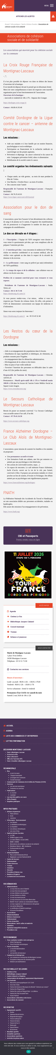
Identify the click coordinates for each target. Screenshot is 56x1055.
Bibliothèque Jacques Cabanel (17, 974)
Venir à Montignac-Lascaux (15, 752)
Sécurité (10, 870)
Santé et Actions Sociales (29, 24)
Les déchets (13, 822)
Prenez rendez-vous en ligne (28, 539)
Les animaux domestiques (17, 829)
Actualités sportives (13, 1034)
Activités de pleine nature (15, 1038)
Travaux (9, 866)
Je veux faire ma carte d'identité (19, 889)
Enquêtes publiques (13, 801)
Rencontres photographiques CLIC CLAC (22, 982)
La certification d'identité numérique (20, 908)
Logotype (13, 795)
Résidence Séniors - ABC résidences (20, 846)
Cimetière (10, 868)
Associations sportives (14, 1036)
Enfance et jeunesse (13, 811)
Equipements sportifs (14, 1010)
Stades (12, 1012)
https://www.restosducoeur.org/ (14, 389)
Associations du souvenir (15, 1000)
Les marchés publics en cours (17, 797)
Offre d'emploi (11, 799)
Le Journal (13, 793)
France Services (12, 863)
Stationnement (11, 861)
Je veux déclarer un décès (17, 895)
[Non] (53, 1048)
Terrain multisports (15, 1019)
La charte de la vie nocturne (16, 876)
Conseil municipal (15, 780)
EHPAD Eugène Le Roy (16, 837)
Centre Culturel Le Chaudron (16, 976)
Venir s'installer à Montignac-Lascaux (19, 761)
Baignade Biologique (16, 1016)
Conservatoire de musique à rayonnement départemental (25, 978)
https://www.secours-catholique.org (16, 421)
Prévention (13, 850)
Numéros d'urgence (13, 874)
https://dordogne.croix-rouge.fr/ (15, 103)
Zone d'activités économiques (19, 944)
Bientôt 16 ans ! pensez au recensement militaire (24, 902)
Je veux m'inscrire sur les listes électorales (22, 899)
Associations (11, 912)
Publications (11, 790)
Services (10, 784)
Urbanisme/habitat (13, 853)
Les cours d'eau (14, 831)
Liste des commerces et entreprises (22, 736)
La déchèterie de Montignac (18, 824)
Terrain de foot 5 (15, 1023)
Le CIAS (12, 835)
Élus (8, 771)
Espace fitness (14, 1027)
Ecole (11, 816)
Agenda (11, 611)
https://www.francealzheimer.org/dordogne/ (19, 482)
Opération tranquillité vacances (17, 928)
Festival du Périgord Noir (17, 989)
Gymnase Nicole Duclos (17, 1014)
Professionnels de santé (17, 848)
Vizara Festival (14, 995)
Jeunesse (13, 818)
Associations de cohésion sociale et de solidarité (24, 844)
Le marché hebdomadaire (17, 949)
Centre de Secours (13, 859)
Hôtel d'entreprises (15, 942)
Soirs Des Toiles (14, 985)
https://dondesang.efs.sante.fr (14, 316)
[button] (49, 5)
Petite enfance (14, 814)
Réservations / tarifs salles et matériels (20, 923)
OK (28, 1051)
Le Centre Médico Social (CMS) (19, 840)
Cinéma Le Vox (12, 972)
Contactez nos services (17, 788)
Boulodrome (13, 1029)
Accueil (7, 24)
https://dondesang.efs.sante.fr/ (14, 294)
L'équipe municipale (16, 775)
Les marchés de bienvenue (17, 953)
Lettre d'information (15, 741)
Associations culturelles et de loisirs (19, 998)
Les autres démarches (16, 906)
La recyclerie (13, 827)
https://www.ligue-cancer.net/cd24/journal (18, 197)
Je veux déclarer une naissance (19, 893)
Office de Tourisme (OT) (14, 759)
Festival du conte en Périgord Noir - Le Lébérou (24, 991)
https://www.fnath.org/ (11, 512)
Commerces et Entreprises (15, 955)
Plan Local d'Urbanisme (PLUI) (19, 855)
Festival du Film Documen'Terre (19, 993)
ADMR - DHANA (14, 842)
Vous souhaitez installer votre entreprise (20, 940)
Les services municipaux (17, 786)
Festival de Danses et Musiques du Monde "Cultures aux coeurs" (29, 987)
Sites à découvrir (12, 757)
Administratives (12, 886)
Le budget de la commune (17, 777)
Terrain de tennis (15, 1021)
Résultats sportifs (13, 1032)
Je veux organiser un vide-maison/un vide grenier (24, 904)
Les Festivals (11, 980)
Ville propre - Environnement (16, 820)
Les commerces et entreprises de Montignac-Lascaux (25, 957)
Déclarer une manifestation (18, 962)
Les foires (13, 951)
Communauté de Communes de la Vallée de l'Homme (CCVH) (26, 782)
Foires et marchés (13, 921)
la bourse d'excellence (16, 910)
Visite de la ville (12, 754)
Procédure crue (12, 930)
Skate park (13, 1025)
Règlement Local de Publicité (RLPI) (20, 857)
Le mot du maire (14, 773)
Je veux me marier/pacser (17, 897)
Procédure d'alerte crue (14, 872)
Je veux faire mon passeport (18, 891)
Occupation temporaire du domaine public (22, 959)
